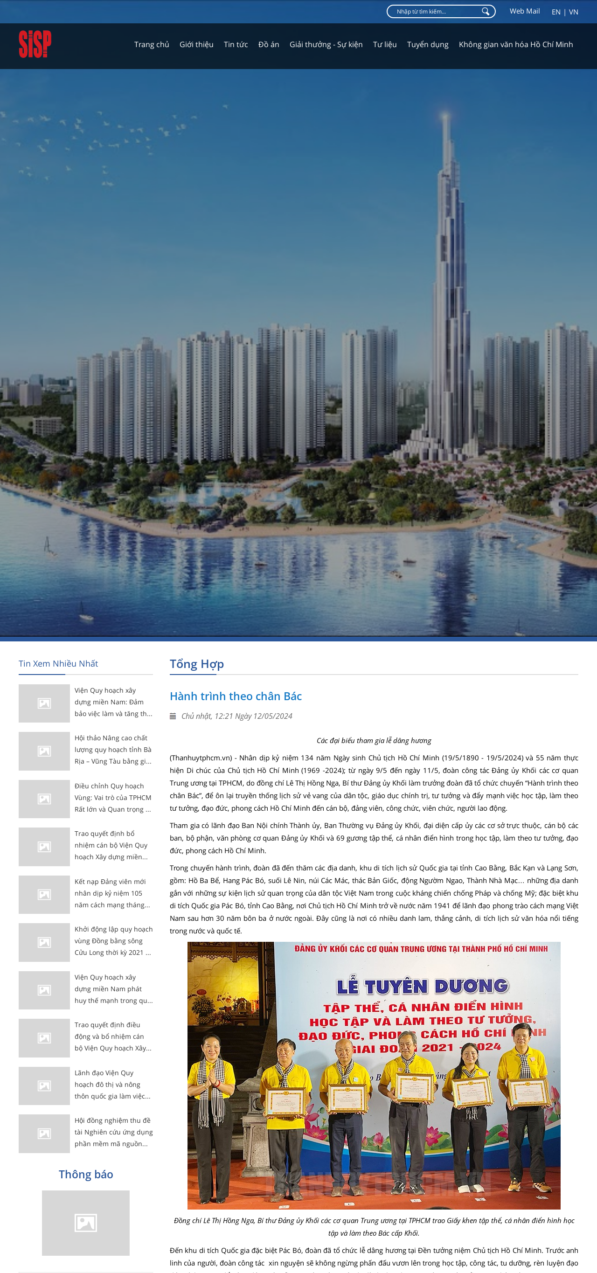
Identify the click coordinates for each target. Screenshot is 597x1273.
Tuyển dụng (428, 44)
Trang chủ (151, 44)
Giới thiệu (197, 44)
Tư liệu (385, 44)
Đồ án (268, 44)
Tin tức (236, 44)
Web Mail (525, 10)
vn (573, 11)
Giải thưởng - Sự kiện (326, 44)
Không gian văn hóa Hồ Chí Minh (516, 44)
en (556, 11)
